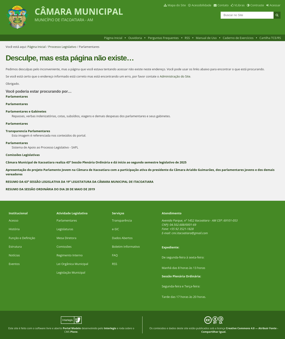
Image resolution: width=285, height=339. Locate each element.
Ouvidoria (135, 38)
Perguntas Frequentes (163, 38)
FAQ (115, 255)
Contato (223, 5)
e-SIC (115, 229)
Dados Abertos (122, 238)
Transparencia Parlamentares (28, 131)
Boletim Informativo (126, 246)
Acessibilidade (201, 5)
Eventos (14, 264)
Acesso (13, 220)
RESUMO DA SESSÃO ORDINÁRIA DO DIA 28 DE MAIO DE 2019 (50, 189)
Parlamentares (17, 96)
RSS (187, 38)
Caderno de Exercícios (238, 38)
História (14, 229)
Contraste (257, 5)
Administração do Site (175, 76)
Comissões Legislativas (23, 155)
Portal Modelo (72, 328)
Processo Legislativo (62, 47)
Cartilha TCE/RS (270, 38)
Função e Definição (22, 238)
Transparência (122, 220)
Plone (74, 331)
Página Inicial (113, 38)
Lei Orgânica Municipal (72, 264)
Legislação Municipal (71, 272)
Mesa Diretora (67, 238)
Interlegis (110, 328)
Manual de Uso (206, 38)
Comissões (64, 246)
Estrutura (15, 246)
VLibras (239, 5)
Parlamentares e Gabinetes (26, 111)
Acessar (275, 5)
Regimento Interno (70, 255)
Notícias (14, 255)
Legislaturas (65, 229)
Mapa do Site (177, 5)
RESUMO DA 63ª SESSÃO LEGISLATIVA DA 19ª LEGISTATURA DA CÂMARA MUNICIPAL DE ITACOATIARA (79, 182)
